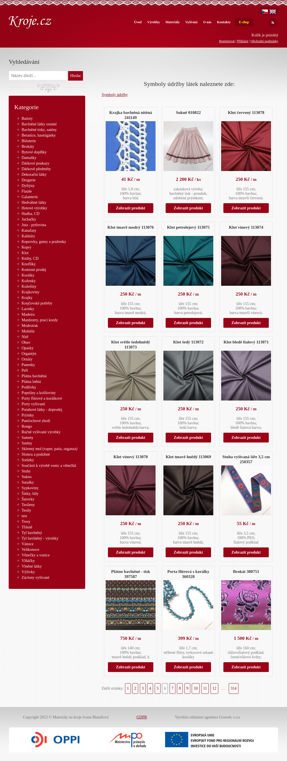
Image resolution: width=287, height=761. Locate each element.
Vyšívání (191, 22)
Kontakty (224, 22)
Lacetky (28, 309)
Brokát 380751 (246, 571)
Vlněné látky (32, 566)
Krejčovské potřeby (37, 303)
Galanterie (30, 197)
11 (205, 688)
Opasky (28, 348)
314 (234, 688)
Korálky (28, 275)
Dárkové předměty (36, 169)
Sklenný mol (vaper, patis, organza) (49, 449)
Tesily (26, 510)
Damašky (29, 158)
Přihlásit (242, 41)
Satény (27, 443)
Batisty (27, 118)
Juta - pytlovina (34, 225)
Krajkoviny (31, 292)
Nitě (25, 337)
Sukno (27, 477)
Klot (25, 253)
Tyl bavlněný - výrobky (40, 538)
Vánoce (28, 544)
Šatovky (28, 499)
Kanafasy (29, 230)
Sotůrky (28, 460)
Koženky (29, 281)
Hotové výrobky (34, 208)
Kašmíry (28, 236)
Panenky (28, 365)
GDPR (141, 717)
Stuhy (26, 471)
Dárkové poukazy (35, 163)
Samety (27, 437)
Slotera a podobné (36, 454)
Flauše (27, 191)
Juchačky (29, 219)
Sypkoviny (30, 488)
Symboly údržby (115, 95)
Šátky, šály (30, 493)
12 (214, 688)
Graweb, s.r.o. (230, 717)
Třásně (27, 527)
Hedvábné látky (34, 202)
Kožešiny (29, 286)
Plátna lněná (31, 382)
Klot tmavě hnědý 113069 (188, 457)
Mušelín (28, 331)
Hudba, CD (31, 214)
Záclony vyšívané (35, 577)
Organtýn (29, 354)
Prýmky (28, 415)
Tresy (26, 521)
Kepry (26, 247)
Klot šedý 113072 (188, 342)
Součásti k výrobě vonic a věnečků (49, 465)
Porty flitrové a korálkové (42, 398)
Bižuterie (29, 141)
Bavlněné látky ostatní (39, 124)
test (24, 516)
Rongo (27, 426)
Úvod (138, 22)
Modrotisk (30, 326)
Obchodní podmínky (264, 41)
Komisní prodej (34, 270)
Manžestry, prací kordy (40, 320)
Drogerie (29, 180)
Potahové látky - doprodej (42, 410)
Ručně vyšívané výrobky (41, 432)
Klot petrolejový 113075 (188, 227)
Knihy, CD (30, 258)
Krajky (27, 298)
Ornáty (27, 359)
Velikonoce (30, 549)
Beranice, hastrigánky (39, 135)
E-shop (244, 22)
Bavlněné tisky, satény (39, 130)
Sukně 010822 (188, 112)
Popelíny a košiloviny (39, 393)
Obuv (26, 342)
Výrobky (153, 22)
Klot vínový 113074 (246, 227)
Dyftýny (28, 186)
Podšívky (29, 387)
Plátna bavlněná (34, 376)
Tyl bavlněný (32, 533)
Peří (25, 370)
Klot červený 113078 (246, 112)
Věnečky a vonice (36, 555)
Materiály (172, 22)
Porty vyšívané (33, 404)
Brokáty (28, 146)
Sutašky (28, 482)
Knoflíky (29, 264)
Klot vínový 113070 (131, 457)
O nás (207, 22)
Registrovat (227, 41)
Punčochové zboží (36, 421)
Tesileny (28, 505)
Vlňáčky (28, 561)
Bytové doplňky (34, 152)
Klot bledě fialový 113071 (246, 342)
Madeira (28, 314)
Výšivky (28, 572)
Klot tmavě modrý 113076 (130, 227)
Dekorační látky (34, 174)
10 (196, 688)
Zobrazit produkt (130, 208)
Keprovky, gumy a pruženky (44, 242)
